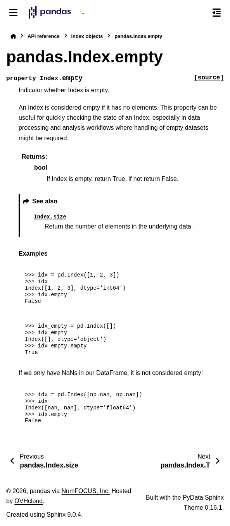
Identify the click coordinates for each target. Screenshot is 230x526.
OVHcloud (28, 501)
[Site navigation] (13, 12)
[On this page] (216, 12)
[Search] (200, 13)
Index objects (87, 36)
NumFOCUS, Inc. (86, 491)
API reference (44, 36)
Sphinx (56, 514)
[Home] (13, 36)
